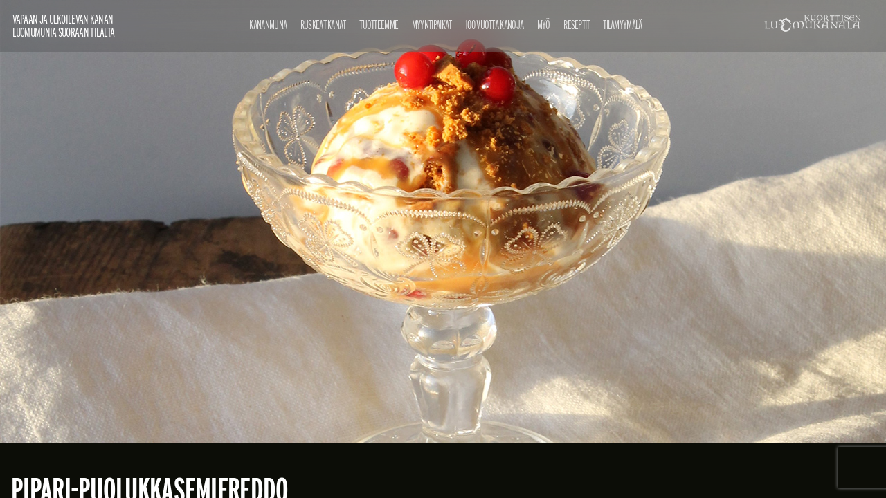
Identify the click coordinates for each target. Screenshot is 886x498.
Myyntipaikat (432, 24)
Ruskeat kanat (323, 24)
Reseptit (576, 24)
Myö (543, 24)
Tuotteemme (378, 24)
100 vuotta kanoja (494, 24)
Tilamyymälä (622, 24)
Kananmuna (268, 24)
